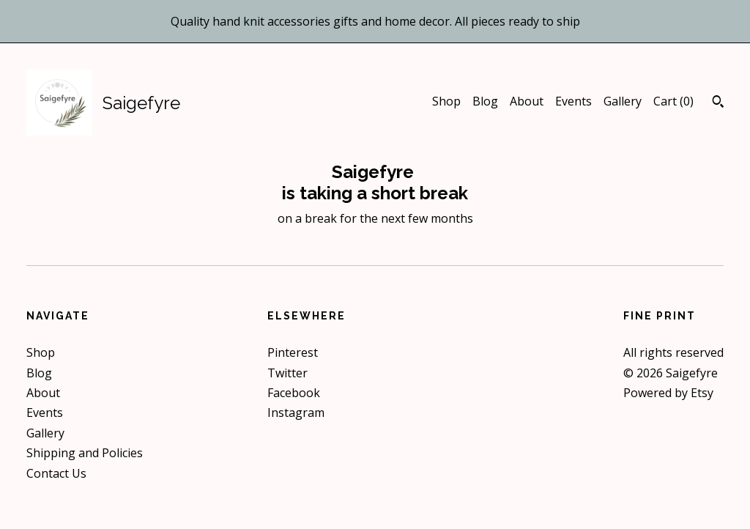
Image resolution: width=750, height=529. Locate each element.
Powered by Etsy (668, 393)
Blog (485, 101)
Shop (446, 101)
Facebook (293, 393)
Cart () (673, 101)
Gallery (623, 101)
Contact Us (56, 473)
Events (573, 101)
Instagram (295, 412)
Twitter (287, 373)
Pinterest (292, 352)
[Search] (718, 103)
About (526, 101)
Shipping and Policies (84, 453)
